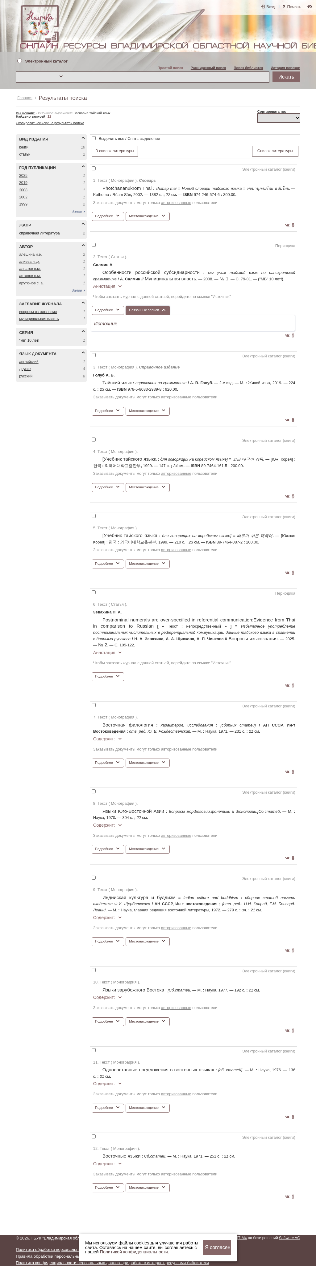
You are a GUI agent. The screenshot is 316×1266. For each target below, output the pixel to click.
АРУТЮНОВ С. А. (31, 283)
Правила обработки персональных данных (56, 1256)
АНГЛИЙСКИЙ (28, 362)
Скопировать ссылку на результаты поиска (50, 123)
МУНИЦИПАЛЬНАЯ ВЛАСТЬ (39, 319)
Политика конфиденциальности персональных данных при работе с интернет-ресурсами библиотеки (112, 1262)
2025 (23, 175)
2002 (23, 197)
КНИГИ (23, 147)
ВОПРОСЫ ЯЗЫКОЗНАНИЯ (38, 312)
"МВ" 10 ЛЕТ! (29, 340)
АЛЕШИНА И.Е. (30, 254)
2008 (23, 190)
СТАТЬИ (24, 154)
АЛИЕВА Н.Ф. (29, 261)
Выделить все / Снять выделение (129, 138)
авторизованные (176, 202)
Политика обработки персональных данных (57, 1249)
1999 (23, 204)
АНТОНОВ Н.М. (30, 276)
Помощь (294, 6)
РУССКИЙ (25, 376)
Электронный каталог (46, 61)
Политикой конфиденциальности (134, 1251)
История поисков (285, 68)
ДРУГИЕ (25, 369)
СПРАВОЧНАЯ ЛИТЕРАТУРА (39, 233)
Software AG (289, 1238)
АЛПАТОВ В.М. (30, 269)
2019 (23, 183)
